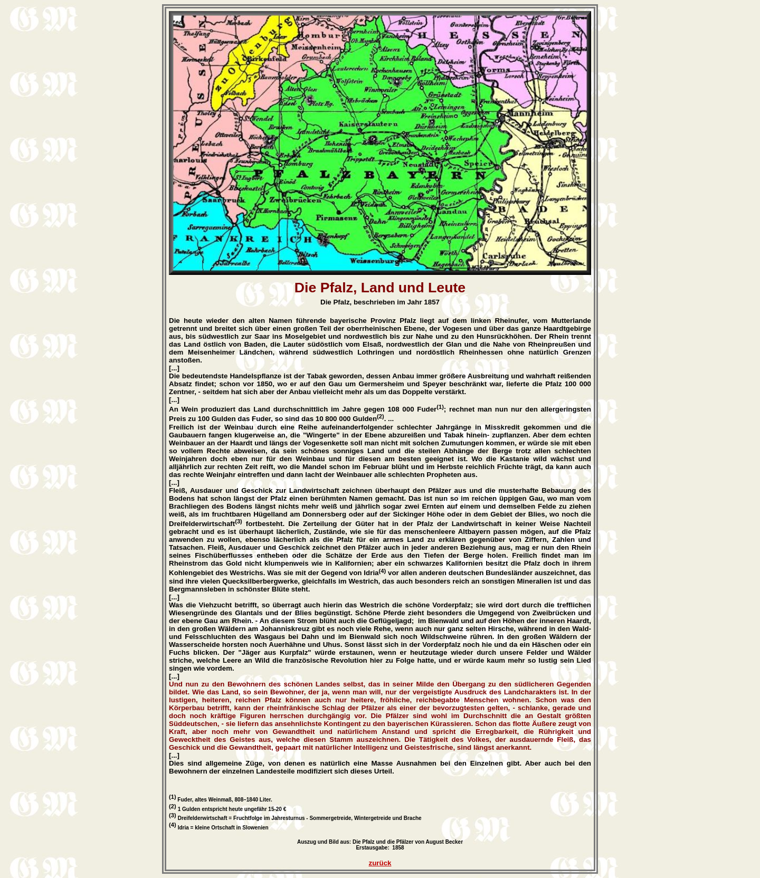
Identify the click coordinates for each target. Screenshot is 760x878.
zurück (380, 863)
